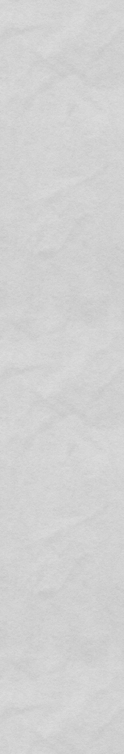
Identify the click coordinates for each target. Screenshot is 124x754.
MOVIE (93, 43)
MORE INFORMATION (24, 120)
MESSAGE (12, 43)
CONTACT (62, 600)
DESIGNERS (35, 43)
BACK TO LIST (62, 705)
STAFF (77, 43)
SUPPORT (58, 43)
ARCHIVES (111, 43)
